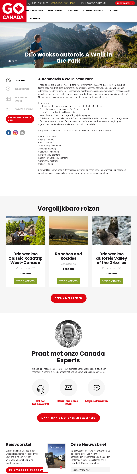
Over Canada (55, 10)
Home (28, 10)
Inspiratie (73, 10)
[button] (10, 61)
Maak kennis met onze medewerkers (68, 417)
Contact (35, 18)
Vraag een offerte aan (19, 118)
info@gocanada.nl (95, 3)
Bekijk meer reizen (68, 298)
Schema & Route (21, 99)
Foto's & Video (24, 109)
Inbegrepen (22, 88)
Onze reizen (37, 10)
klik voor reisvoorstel (27, 469)
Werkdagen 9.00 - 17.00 (63, 3)
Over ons (113, 10)
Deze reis (20, 80)
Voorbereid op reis (93, 10)
